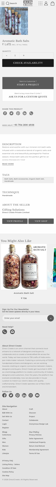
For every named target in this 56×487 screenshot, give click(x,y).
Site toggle (2, 3)
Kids (4, 450)
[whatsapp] (31, 113)
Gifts (4, 439)
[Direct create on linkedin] (24, 395)
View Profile (15, 221)
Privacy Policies (35, 435)
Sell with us (7, 417)
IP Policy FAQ (7, 461)
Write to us (12, 331)
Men (4, 442)
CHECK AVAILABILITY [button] (28, 63)
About (4, 409)
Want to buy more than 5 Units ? (28, 95)
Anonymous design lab (38, 424)
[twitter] (11, 113)
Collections (6, 435)
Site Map (5, 476)
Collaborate (33, 420)
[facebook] (5, 113)
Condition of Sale (9, 468)
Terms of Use (34, 453)
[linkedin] (24, 113)
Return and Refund (37, 446)
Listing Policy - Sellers (11, 464)
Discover (32, 413)
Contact (5, 420)
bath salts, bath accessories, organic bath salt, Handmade (24, 180)
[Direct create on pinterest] (18, 395)
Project (32, 417)
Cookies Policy (8, 472)
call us (5, 331)
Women (5, 446)
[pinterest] (18, 113)
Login (4, 424)
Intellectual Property (37, 442)
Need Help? (18, 125)
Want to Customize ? (28, 83)
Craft (31, 409)
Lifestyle (5, 453)
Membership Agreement (39, 450)
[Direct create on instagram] (31, 395)
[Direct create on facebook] (5, 395)
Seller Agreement (36, 439)
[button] (54, 271)
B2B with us (7, 413)
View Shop (41, 221)
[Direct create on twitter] (11, 395)
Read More (8, 164)
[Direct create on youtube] (37, 395)
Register (5, 428)
